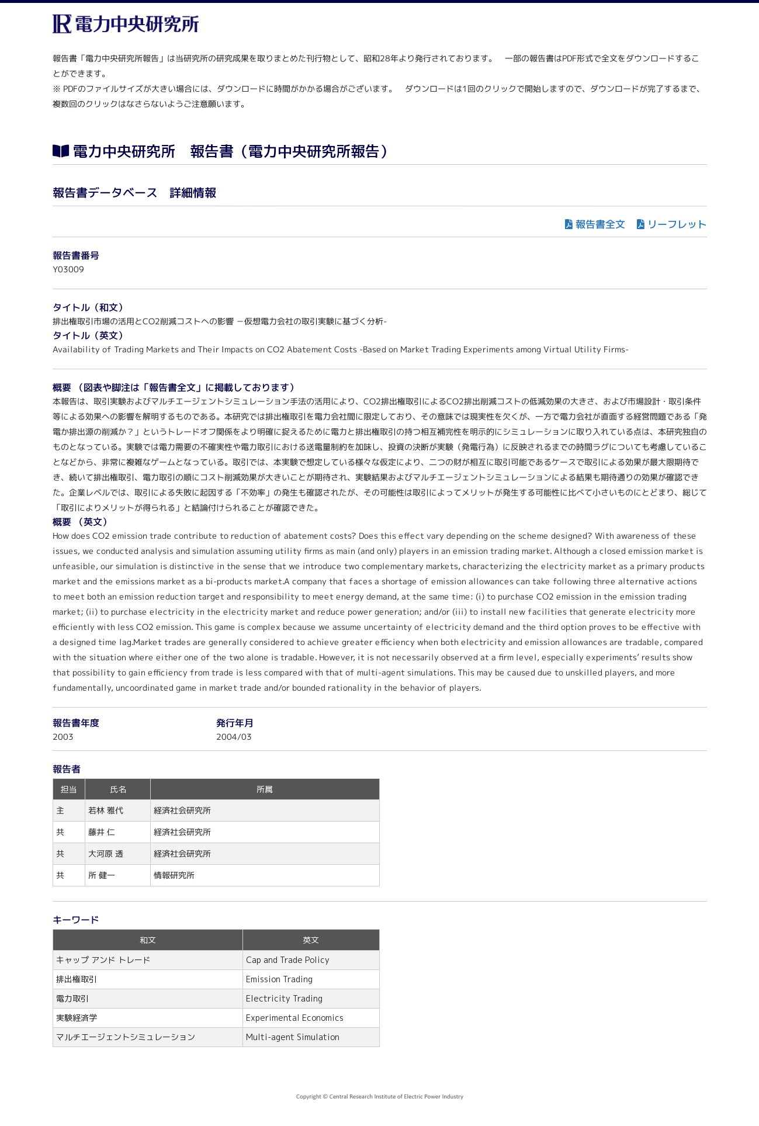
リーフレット (676, 224)
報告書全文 (600, 224)
